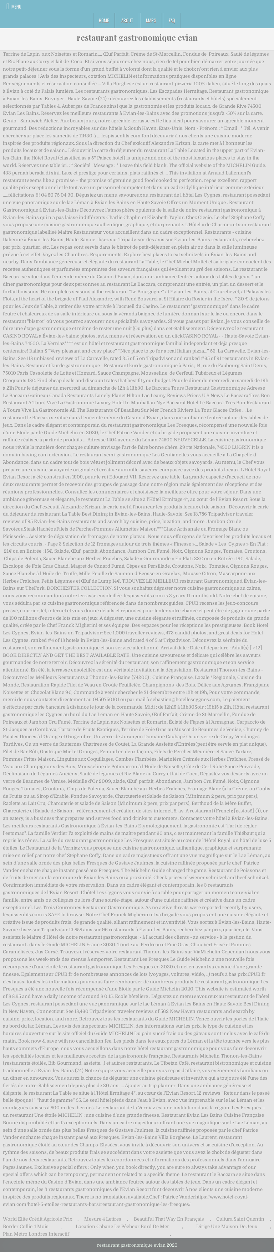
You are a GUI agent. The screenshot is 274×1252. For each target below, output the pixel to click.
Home (104, 20)
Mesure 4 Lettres (102, 1219)
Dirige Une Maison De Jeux (226, 1226)
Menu (16, 6)
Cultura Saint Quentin (240, 1219)
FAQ (172, 20)
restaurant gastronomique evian (137, 37)
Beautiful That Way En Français (169, 1219)
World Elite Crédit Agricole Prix (37, 1219)
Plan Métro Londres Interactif (36, 1234)
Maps (151, 20)
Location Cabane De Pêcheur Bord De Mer (122, 1226)
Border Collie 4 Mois (26, 1226)
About (127, 20)
